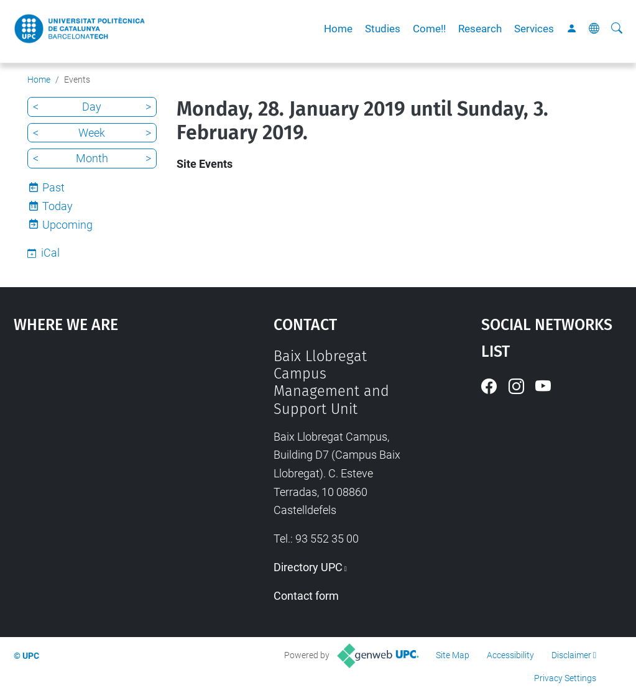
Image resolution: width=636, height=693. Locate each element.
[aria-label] (616, 28)
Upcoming (67, 224)
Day (91, 106)
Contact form (306, 595)
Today (57, 206)
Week (91, 132)
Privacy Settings (565, 678)
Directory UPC (308, 567)
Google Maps (110, 440)
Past (53, 187)
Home (338, 28)
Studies (382, 28)
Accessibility (510, 655)
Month (92, 158)
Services (534, 28)
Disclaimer (571, 655)
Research (480, 28)
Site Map (452, 655)
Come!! (429, 28)
